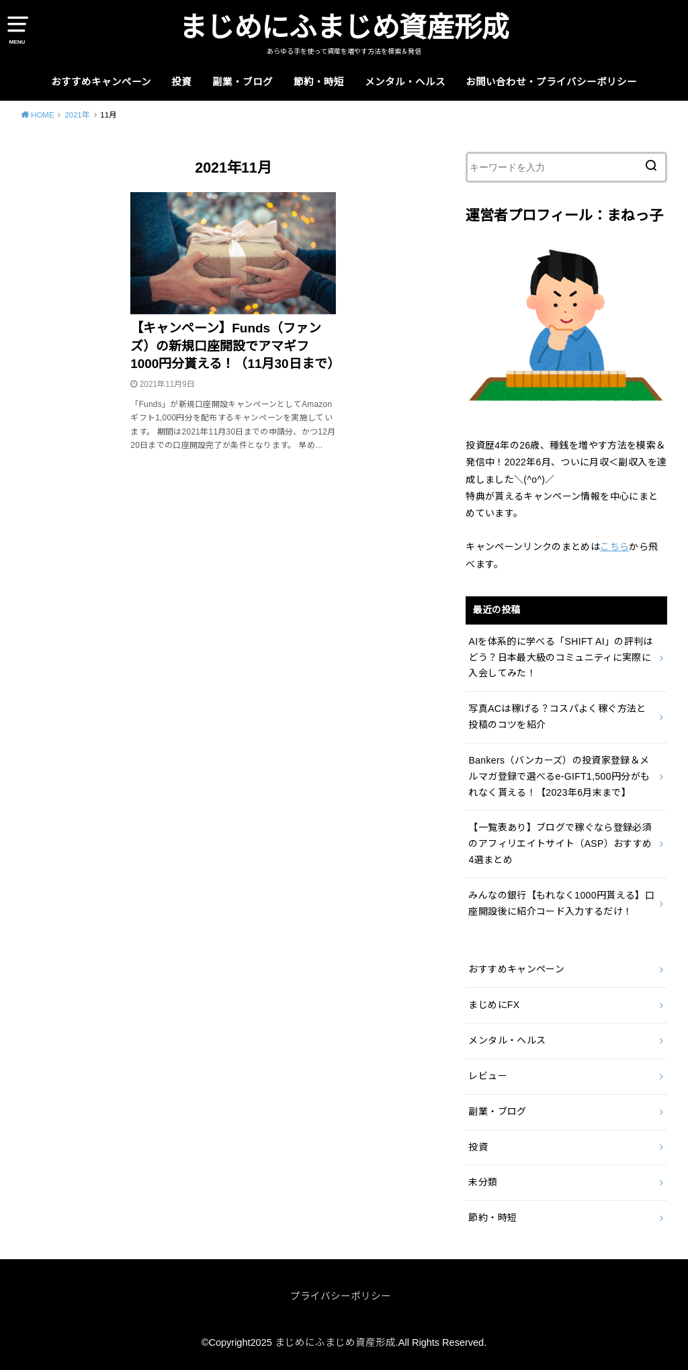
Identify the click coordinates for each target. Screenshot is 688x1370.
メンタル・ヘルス (405, 82)
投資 (181, 82)
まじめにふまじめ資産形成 (344, 27)
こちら (614, 546)
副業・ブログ (242, 82)
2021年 (77, 115)
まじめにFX (493, 1004)
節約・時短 (319, 82)
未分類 (482, 1182)
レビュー (487, 1075)
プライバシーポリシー (340, 1296)
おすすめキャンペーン (101, 82)
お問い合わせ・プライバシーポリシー (551, 82)
